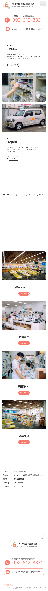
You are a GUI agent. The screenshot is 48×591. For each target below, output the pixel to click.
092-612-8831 (19, 479)
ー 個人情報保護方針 (8, 585)
